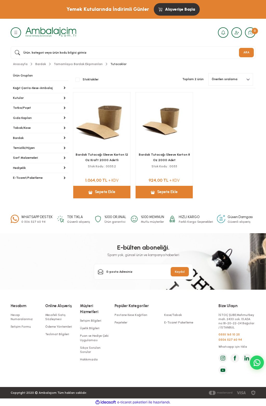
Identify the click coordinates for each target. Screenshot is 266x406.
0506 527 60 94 (230, 339)
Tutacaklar (118, 64)
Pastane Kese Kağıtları (131, 315)
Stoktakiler (90, 79)
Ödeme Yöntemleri (58, 326)
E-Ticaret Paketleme (178, 322)
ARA (246, 52)
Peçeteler (121, 322)
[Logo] (51, 32)
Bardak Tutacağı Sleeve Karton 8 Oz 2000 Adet (164, 157)
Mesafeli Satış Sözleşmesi (55, 317)
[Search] (133, 52)
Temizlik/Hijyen (24, 148)
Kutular (18, 98)
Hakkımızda (89, 359)
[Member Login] (236, 32)
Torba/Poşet (22, 108)
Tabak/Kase (22, 128)
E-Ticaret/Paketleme (28, 178)
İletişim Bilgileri (90, 320)
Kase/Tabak (173, 315)
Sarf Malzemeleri (25, 158)
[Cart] (250, 32)
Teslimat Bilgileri (57, 334)
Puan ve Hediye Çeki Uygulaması (94, 338)
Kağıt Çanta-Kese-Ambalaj (33, 88)
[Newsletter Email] (143, 272)
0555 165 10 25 (229, 334)
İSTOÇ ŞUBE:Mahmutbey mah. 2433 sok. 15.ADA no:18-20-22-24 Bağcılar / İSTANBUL (236, 321)
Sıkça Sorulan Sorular (90, 350)
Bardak (18, 138)
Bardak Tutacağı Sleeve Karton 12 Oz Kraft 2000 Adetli (102, 157)
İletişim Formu (21, 326)
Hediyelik (19, 168)
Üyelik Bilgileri (89, 328)
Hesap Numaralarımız (22, 317)
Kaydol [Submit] (180, 272)
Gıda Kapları (22, 118)
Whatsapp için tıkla (232, 346)
